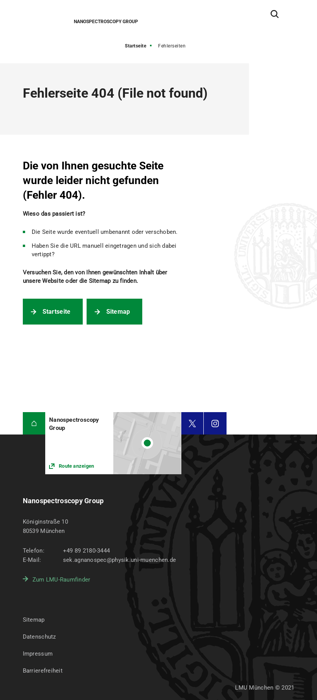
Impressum (38, 653)
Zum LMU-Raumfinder (61, 579)
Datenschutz (39, 636)
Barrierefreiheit (43, 670)
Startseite (135, 46)
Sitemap (118, 311)
